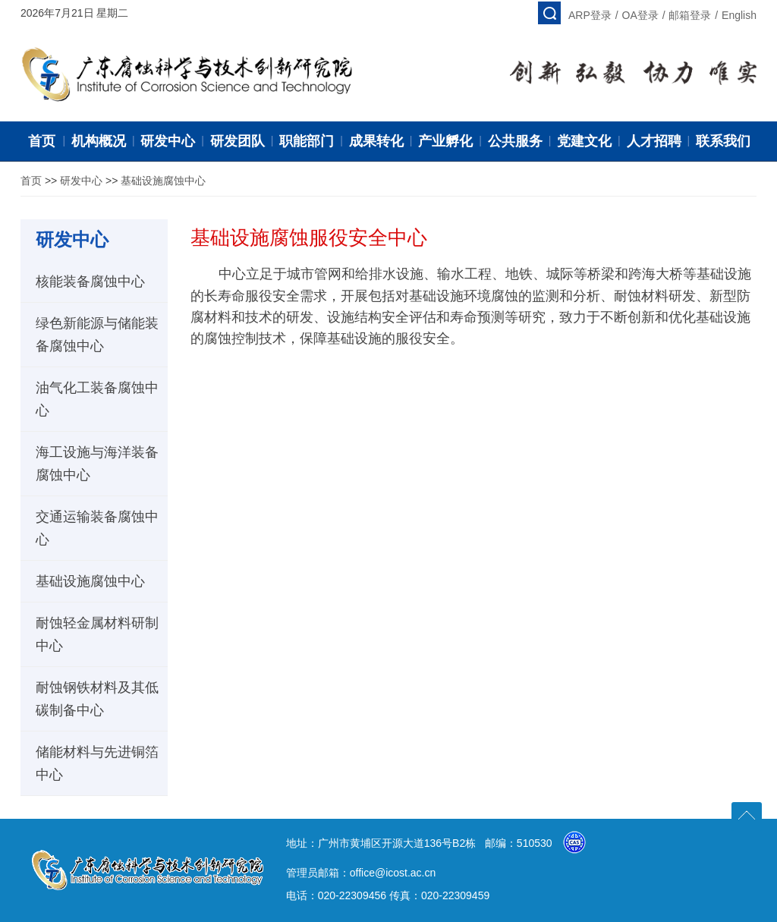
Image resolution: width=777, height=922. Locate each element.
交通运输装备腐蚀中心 (97, 528)
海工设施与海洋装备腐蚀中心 (97, 464)
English (739, 15)
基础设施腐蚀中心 (163, 181)
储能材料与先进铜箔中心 (97, 763)
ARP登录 (590, 15)
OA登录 (640, 15)
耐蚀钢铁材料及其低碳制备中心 (97, 699)
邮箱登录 (689, 15)
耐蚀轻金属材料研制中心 (97, 634)
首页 (31, 181)
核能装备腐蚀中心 (90, 281)
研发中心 (81, 181)
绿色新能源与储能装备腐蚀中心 (97, 335)
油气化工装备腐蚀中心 (97, 399)
